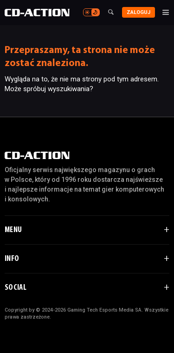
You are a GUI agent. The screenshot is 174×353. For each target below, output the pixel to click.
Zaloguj (138, 12)
